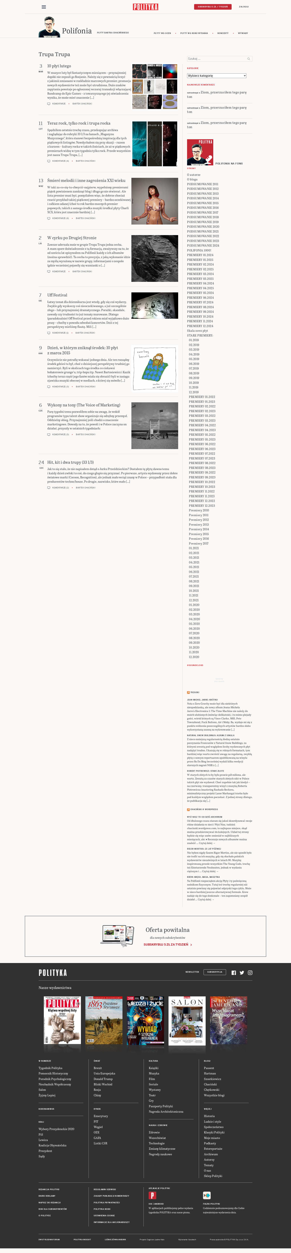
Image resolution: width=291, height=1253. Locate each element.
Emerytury (101, 1116)
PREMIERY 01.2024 (200, 255)
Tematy (209, 1165)
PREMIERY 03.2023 (202, 421)
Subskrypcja (214, 973)
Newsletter (192, 973)
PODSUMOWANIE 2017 (202, 213)
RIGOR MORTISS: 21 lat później (204, 849)
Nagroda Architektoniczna (166, 1112)
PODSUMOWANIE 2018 (203, 217)
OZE (96, 1133)
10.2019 (194, 383)
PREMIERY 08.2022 (202, 463)
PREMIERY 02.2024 (200, 265)
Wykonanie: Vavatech (187, 1240)
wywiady (243, 34)
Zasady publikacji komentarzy (111, 1196)
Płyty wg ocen (162, 34)
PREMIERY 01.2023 (202, 402)
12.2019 (194, 392)
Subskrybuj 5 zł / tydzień (213, 7)
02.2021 (194, 553)
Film (152, 1079)
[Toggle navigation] (44, 7)
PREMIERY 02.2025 (200, 270)
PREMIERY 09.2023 (202, 478)
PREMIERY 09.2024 (200, 312)
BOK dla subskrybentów (53, 1210)
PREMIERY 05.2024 (200, 293)
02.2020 (194, 610)
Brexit (98, 1068)
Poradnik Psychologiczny (55, 1079)
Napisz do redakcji (50, 1203)
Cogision (150, 1240)
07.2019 (194, 369)
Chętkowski (211, 1090)
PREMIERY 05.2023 (202, 440)
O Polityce (45, 1216)
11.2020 (194, 652)
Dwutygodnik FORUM (49, 1240)
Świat (97, 1061)
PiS (41, 1135)
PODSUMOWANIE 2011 (202, 184)
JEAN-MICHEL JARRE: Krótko (202, 700)
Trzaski (194, 693)
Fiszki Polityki (211, 1204)
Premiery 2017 (199, 544)
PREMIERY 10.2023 (202, 487)
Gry (151, 1101)
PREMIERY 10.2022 (202, 482)
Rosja (97, 1090)
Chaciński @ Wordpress (204, 810)
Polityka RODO (102, 1210)
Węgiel (98, 1127)
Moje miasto (212, 1138)
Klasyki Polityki (214, 1133)
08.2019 (194, 374)
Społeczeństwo (213, 1127)
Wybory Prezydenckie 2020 (56, 1129)
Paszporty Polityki (161, 1106)
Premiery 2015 (199, 534)
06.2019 (194, 364)
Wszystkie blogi (214, 1096)
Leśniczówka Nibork (115, 1240)
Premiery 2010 (199, 511)
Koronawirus (46, 1109)
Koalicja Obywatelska (52, 1146)
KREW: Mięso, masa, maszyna (203, 877)
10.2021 (194, 591)
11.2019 (193, 388)
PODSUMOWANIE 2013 (203, 194)
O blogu (192, 180)
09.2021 (194, 586)
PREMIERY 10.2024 (200, 317)
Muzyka (154, 1074)
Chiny (97, 1096)
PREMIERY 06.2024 (200, 298)
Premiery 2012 (199, 520)
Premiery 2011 (199, 515)
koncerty (223, 34)
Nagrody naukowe (160, 1155)
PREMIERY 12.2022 (202, 501)
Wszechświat (157, 1138)
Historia (209, 1116)
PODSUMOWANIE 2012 (203, 189)
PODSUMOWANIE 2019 (203, 222)
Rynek (97, 1109)
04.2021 (194, 563)
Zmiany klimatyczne (162, 1149)
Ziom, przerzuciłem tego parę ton (217, 94)
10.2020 (194, 648)
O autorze (194, 175)
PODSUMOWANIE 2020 (203, 227)
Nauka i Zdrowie (158, 1126)
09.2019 (194, 378)
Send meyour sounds (219, 680)
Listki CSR (100, 1144)
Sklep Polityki (213, 1176)
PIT (96, 1122)
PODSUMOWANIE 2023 (203, 241)
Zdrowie (154, 1133)
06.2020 (194, 629)
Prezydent (45, 1151)
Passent (209, 1068)
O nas (207, 1171)
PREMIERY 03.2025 (200, 279)
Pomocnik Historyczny (53, 1074)
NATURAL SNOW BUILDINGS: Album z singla (210, 736)
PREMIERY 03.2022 (202, 416)
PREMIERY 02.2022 (202, 407)
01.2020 (194, 605)
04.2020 (194, 619)
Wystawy (155, 1090)
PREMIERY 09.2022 (202, 473)
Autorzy (209, 1160)
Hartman (210, 1074)
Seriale (153, 1085)
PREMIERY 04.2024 (200, 284)
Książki (153, 1068)
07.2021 (194, 577)
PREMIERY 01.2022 (202, 397)
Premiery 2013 (199, 525)
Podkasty (210, 1144)
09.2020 (194, 643)
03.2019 (194, 350)
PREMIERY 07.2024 (200, 303)
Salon (42, 1090)
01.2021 (194, 548)
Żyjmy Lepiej (47, 1096)
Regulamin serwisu (105, 1190)
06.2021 (194, 572)
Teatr (152, 1096)
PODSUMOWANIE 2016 (203, 208)
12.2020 (194, 657)
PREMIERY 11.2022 (202, 492)
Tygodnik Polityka (50, 1068)
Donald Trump (103, 1079)
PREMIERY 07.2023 (202, 459)
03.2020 (194, 615)
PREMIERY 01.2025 (200, 260)
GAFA (97, 1138)
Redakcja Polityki (49, 1190)
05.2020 (194, 624)
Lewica (43, 1140)
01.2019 (194, 340)
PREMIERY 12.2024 (200, 326)
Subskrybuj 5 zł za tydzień (166, 945)
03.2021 (194, 558)
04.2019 (194, 355)
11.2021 (193, 596)
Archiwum (211, 1155)
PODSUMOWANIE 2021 (203, 232)
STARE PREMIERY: (200, 336)
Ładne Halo (159, 1240)
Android (159, 1204)
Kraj (41, 1122)
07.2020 (194, 634)
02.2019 (194, 345)
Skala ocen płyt (197, 331)
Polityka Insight (82, 1240)
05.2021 (194, 567)
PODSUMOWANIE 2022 (203, 236)
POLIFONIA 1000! (199, 251)
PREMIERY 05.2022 (202, 435)
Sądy (42, 1157)
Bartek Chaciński (82, 104)
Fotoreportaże (213, 1149)
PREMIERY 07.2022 (202, 454)
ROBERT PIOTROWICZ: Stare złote (205, 772)
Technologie (157, 1144)
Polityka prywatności (107, 1203)
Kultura (153, 1061)
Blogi (207, 1061)
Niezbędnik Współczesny (55, 1085)
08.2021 (194, 582)
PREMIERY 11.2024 (200, 321)
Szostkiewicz (212, 1079)
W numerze (45, 1061)
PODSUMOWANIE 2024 (203, 246)
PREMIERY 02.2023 (202, 411)
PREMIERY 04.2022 (202, 425)
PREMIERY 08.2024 (200, 307)
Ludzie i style (212, 1122)
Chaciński (210, 1085)
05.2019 (194, 359)
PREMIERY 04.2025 (200, 288)
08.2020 (194, 638)
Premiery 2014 (199, 529)
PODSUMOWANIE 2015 (203, 203)
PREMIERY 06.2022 (202, 444)
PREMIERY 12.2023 (202, 506)
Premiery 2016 (199, 539)
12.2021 (194, 601)
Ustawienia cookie (104, 1216)
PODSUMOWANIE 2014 (203, 199)
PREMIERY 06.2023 (202, 449)
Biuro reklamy (47, 1196)
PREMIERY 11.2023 (202, 496)
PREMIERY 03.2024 (200, 274)
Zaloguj (244, 7)
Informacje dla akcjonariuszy (112, 1223)
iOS (150, 1204)
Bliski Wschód (103, 1085)
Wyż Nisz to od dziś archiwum (204, 817)
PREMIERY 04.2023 (202, 430)
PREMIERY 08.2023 (202, 468)
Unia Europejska (104, 1074)
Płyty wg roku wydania (194, 34)
